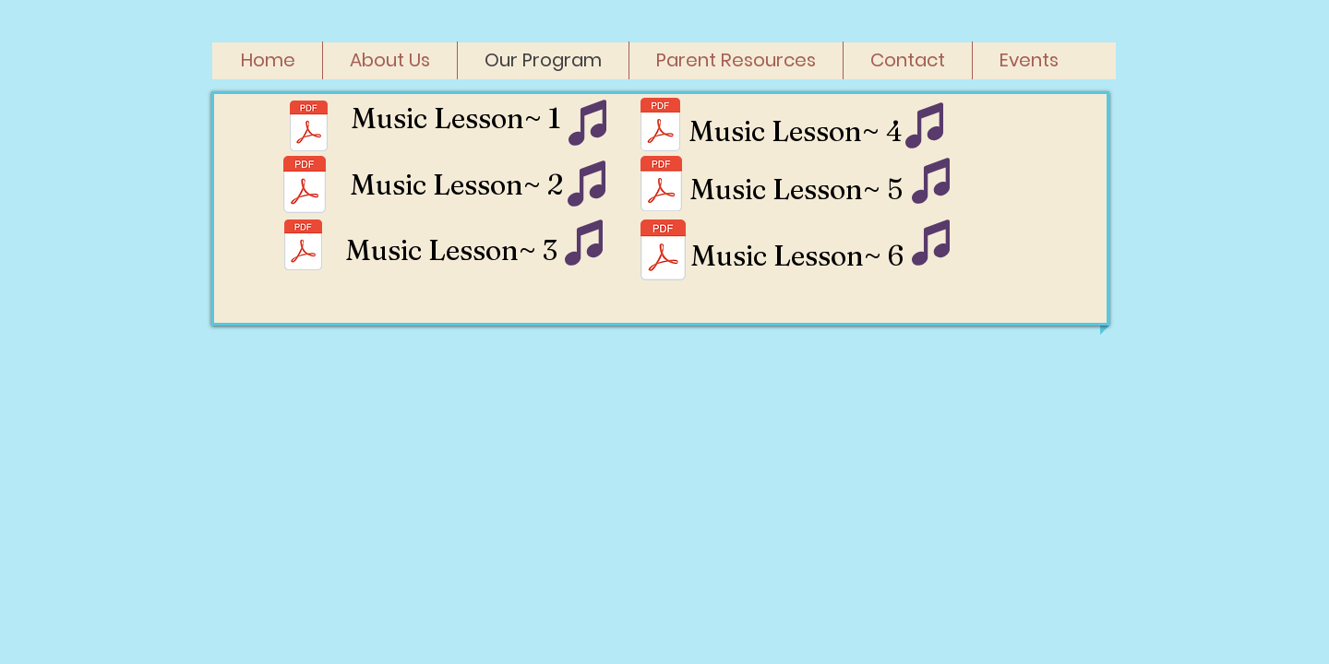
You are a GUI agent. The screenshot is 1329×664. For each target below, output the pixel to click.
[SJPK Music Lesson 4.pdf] (660, 126)
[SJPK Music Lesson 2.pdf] (303, 247)
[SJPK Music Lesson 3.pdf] (304, 186)
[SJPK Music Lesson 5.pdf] (661, 185)
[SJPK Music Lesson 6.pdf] (663, 252)
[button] (736, 60)
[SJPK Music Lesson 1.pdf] (308, 128)
